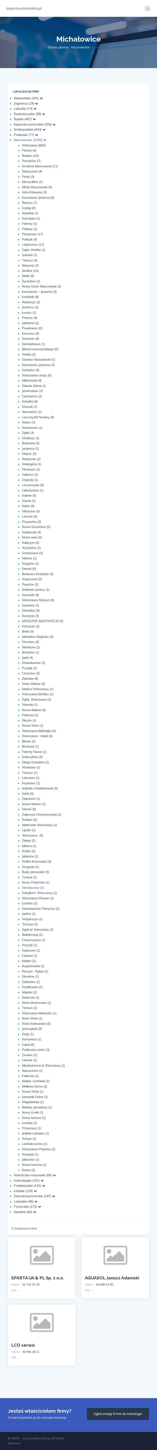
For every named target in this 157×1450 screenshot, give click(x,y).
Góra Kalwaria (34, 192)
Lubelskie (25, 1201)
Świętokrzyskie (29, 114)
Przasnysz (31, 1128)
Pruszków (31, 161)
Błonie (29, 741)
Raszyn (29, 203)
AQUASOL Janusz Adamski (112, 1277)
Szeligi (29, 208)
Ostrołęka (31, 218)
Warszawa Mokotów (39, 1013)
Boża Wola (32, 1018)
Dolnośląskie (29, 1180)
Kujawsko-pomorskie (35, 124)
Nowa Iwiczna (34, 1165)
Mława (29, 846)
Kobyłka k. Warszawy (39, 893)
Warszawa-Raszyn (38, 600)
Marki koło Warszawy (39, 825)
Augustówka (33, 966)
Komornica (31, 1039)
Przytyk (29, 945)
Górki (28, 794)
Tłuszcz (30, 260)
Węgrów (30, 563)
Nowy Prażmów (36, 882)
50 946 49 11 (30, 1352)
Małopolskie (28, 98)
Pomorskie (27, 1206)
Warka (29, 354)
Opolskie (25, 1212)
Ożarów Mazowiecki (38, 359)
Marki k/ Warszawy (38, 689)
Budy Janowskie (35, 872)
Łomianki (30, 297)
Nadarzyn (31, 302)
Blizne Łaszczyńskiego (40, 349)
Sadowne (31, 950)
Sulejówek (31, 532)
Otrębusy (30, 438)
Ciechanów (32, 396)
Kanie (28, 506)
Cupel (28, 1044)
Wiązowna (32, 579)
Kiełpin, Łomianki (36, 1081)
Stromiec (30, 642)
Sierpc (28, 422)
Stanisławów (33, 663)
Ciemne (29, 1060)
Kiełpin (29, 961)
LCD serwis (23, 1345)
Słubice (29, 558)
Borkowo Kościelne (38, 574)
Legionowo (33, 244)
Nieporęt (30, 265)
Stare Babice (33, 684)
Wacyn (29, 1139)
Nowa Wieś (32, 725)
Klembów (31, 647)
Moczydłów (32, 182)
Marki (28, 276)
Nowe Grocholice (36, 527)
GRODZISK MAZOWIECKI (42, 621)
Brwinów (30, 652)
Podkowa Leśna (36, 1050)
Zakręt (29, 840)
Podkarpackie (29, 1186)
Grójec (29, 851)
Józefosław (32, 391)
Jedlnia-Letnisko (35, 1133)
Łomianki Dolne (35, 1097)
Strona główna (58, 47)
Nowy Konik (32, 1112)
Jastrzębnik (32, 1029)
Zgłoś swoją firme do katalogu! (118, 1413)
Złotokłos (31, 610)
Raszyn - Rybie (35, 971)
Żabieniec (31, 982)
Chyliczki (30, 480)
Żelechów (31, 799)
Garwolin (30, 595)
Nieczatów (32, 412)
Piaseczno (32, 234)
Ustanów (30, 370)
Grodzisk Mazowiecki (40, 166)
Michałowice (33, 888)
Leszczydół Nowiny (38, 417)
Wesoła (30, 705)
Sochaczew (32, 553)
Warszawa (34, 145)
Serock (29, 569)
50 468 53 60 (104, 1284)
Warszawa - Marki (37, 736)
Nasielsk (30, 213)
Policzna (30, 715)
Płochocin (31, 469)
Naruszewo (32, 1071)
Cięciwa (29, 956)
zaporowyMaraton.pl (24, 8)
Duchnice (30, 605)
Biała (28, 631)
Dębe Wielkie (34, 250)
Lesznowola (33, 485)
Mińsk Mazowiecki (37, 187)
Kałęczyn (30, 543)
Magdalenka (33, 1102)
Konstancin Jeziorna (38, 197)
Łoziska (29, 1123)
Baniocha (31, 443)
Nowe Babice (34, 710)
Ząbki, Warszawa (36, 699)
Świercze (30, 997)
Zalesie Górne (34, 386)
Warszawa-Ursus (37, 375)
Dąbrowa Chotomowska (42, 814)
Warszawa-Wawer (38, 898)
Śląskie (25, 119)
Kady (28, 1034)
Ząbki (28, 433)
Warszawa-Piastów (39, 1149)
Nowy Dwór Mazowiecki (41, 286)
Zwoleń (29, 1055)
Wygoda (30, 867)
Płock (28, 177)
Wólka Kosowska (36, 861)
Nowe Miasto (34, 804)
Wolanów (31, 767)
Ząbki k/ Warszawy (38, 929)
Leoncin (29, 516)
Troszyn (30, 924)
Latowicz (31, 778)
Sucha (28, 1170)
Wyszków (31, 548)
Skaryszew (32, 171)
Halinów (30, 474)
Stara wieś (32, 537)
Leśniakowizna (34, 1144)
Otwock (29, 407)
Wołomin (30, 339)
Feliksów (30, 1076)
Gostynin (30, 616)
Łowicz (29, 313)
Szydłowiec (32, 987)
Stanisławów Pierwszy (40, 909)
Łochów (30, 903)
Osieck (29, 501)
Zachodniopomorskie (34, 1196)
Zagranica (26, 103)
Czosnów (31, 673)
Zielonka (30, 679)
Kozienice (31, 783)
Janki (27, 658)
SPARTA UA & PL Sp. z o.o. (37, 1277)
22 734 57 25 (30, 1284)
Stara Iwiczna (34, 1118)
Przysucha (31, 522)
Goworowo (32, 428)
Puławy (29, 229)
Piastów (30, 584)
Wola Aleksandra (36, 1024)
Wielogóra (31, 464)
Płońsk (29, 150)
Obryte (29, 720)
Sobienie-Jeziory (36, 590)
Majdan (29, 992)
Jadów (29, 914)
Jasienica (30, 448)
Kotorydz (31, 626)
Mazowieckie (80, 47)
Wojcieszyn (32, 919)
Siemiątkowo (33, 344)
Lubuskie (25, 109)
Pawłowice (32, 328)
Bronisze (30, 746)
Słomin (29, 809)
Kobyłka (30, 401)
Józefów (30, 307)
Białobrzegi (32, 935)
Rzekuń (29, 820)
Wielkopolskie (30, 129)
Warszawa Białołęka (39, 731)
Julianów (30, 856)
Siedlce (30, 271)
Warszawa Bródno (38, 694)
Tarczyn (30, 773)
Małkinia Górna (34, 1086)
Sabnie (29, 495)
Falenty (29, 224)
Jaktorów (30, 1160)
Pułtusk (29, 239)
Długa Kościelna (35, 762)
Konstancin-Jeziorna (38, 365)
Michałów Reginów (38, 637)
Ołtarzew (31, 511)
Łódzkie (25, 1191)
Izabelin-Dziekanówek (40, 788)
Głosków (30, 976)
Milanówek (32, 380)
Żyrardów (31, 281)
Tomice (29, 877)
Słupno (29, 454)
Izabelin (29, 255)
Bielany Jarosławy (37, 1107)
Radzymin (31, 459)
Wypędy (30, 1154)
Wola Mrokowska (36, 1003)
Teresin (29, 1008)
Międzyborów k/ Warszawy (43, 1065)
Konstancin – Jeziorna (39, 292)
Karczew (30, 333)
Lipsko (29, 830)
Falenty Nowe (34, 752)
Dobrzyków (32, 757)
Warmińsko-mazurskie (35, 1175)
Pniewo (29, 318)
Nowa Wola (33, 1091)
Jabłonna (30, 323)
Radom (30, 156)
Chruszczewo (34, 940)
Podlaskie (26, 135)
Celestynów (33, 490)
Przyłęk (29, 668)
